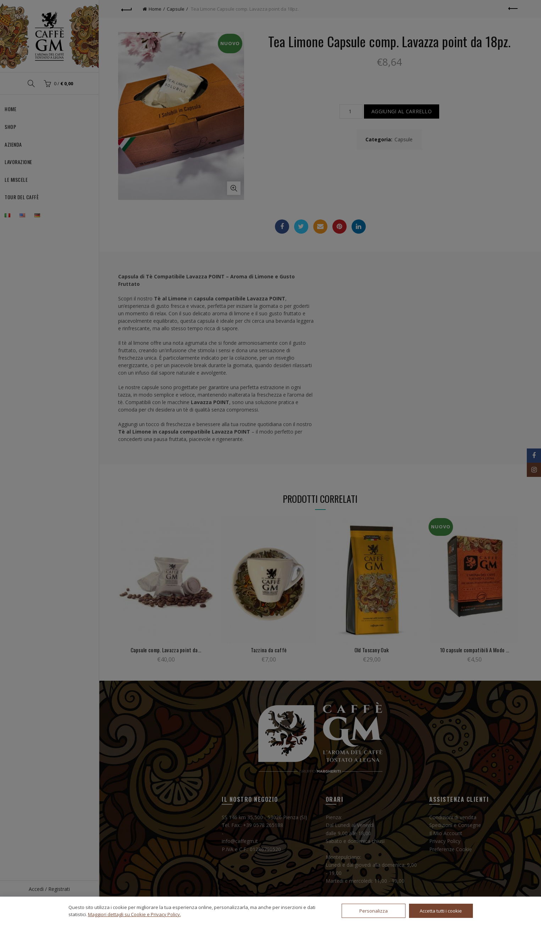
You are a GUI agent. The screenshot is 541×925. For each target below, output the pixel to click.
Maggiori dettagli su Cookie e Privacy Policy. (134, 914)
